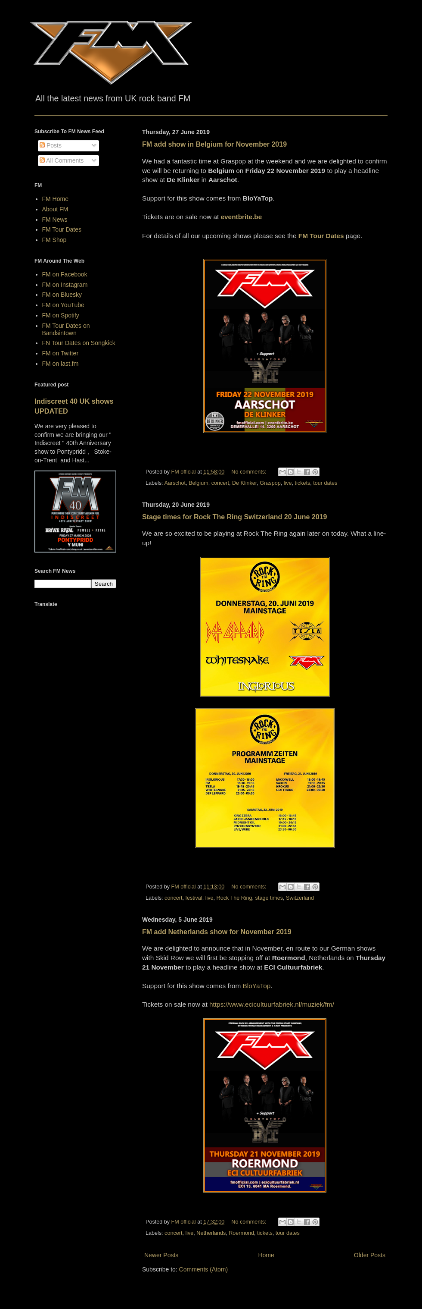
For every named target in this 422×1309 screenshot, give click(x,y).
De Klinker (244, 483)
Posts (51, 145)
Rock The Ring (234, 898)
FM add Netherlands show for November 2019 (217, 931)
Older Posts (369, 1255)
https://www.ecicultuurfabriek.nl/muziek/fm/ (271, 1004)
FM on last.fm (60, 363)
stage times (269, 898)
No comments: (249, 472)
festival (193, 898)
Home (266, 1255)
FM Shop (54, 239)
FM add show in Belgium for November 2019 (214, 144)
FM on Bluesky (62, 294)
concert (220, 483)
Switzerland (300, 898)
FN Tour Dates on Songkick (78, 342)
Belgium (198, 483)
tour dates (325, 483)
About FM (55, 209)
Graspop (270, 483)
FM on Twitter (60, 353)
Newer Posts (161, 1255)
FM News (55, 219)
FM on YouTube (63, 304)
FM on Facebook (64, 274)
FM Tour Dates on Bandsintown (66, 329)
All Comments (62, 160)
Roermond (241, 1233)
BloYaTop (257, 985)
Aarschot (175, 483)
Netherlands (211, 1233)
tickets (302, 483)
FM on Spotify (60, 315)
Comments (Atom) (203, 1269)
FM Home (55, 198)
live (288, 483)
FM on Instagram (65, 284)
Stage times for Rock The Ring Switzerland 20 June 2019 (234, 517)
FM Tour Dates (62, 229)
